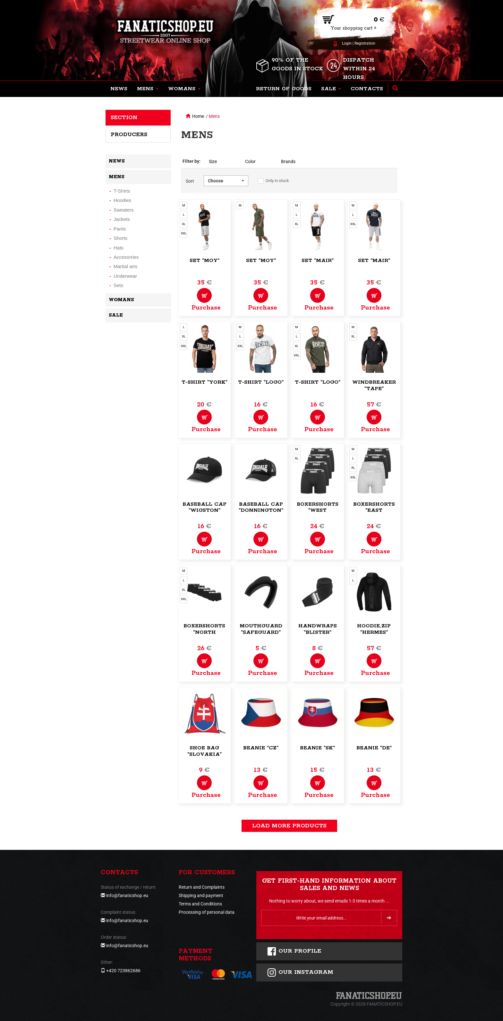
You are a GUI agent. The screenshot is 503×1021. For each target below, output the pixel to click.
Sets (118, 285)
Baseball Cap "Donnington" (261, 507)
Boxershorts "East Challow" (374, 510)
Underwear (125, 276)
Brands (288, 161)
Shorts (120, 238)
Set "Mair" (318, 260)
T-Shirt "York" (204, 382)
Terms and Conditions (200, 903)
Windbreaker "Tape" (374, 385)
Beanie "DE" (374, 748)
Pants (120, 228)
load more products (289, 825)
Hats (119, 247)
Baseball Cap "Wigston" (204, 507)
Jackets (122, 219)
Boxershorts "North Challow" (204, 632)
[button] (147, 89)
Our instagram (300, 972)
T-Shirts (122, 191)
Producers (129, 134)
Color (250, 161)
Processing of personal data (206, 912)
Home (198, 116)
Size (213, 161)
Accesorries (126, 257)
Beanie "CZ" (260, 748)
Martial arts (125, 266)
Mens (214, 116)
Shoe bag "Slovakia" (204, 751)
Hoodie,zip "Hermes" (374, 629)
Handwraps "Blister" (317, 629)
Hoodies (122, 200)
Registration (364, 43)
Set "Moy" (204, 260)
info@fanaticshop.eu (127, 895)
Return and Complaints (202, 887)
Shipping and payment (201, 895)
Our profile (294, 951)
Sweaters (124, 210)
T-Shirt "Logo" (261, 382)
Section (124, 117)
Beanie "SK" (317, 748)
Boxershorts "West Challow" (317, 510)
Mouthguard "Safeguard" (261, 629)
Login (347, 43)
